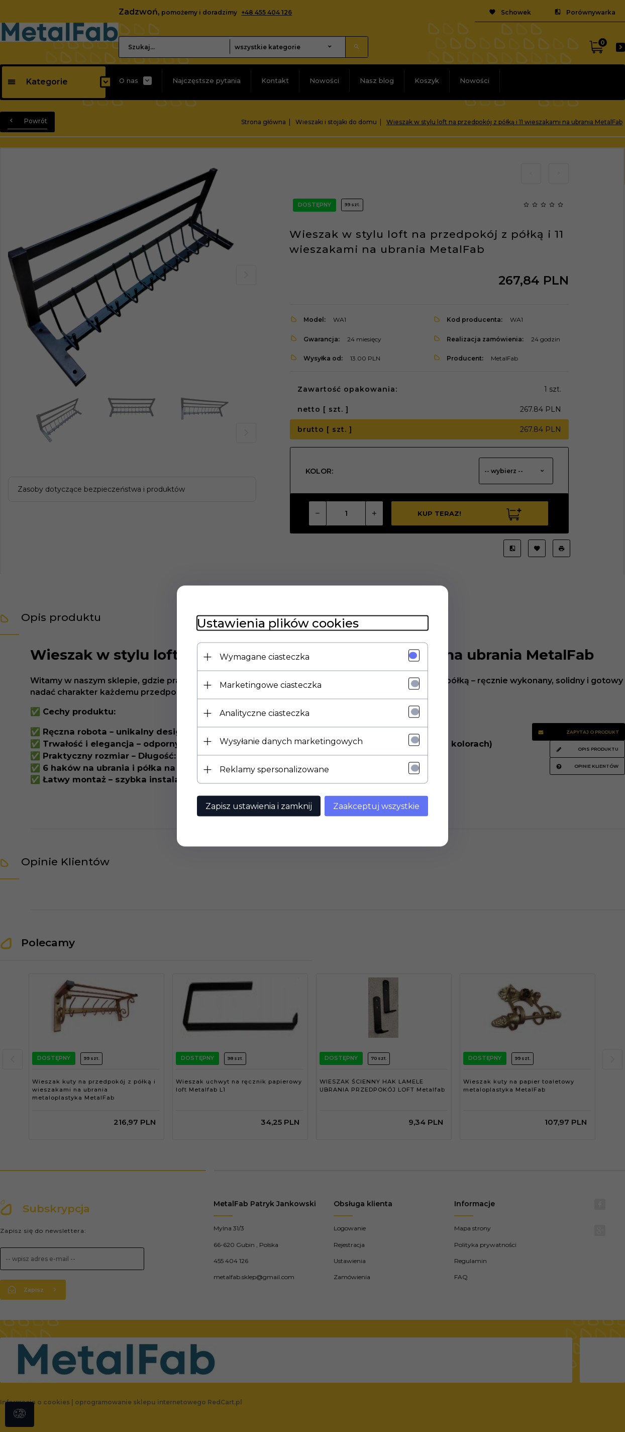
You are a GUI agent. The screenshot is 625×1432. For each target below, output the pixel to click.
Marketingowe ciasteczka (271, 685)
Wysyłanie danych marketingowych (291, 741)
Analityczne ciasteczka (264, 713)
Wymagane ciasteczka (264, 657)
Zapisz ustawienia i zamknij (258, 806)
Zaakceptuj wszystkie (376, 806)
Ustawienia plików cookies (278, 623)
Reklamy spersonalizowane (274, 769)
